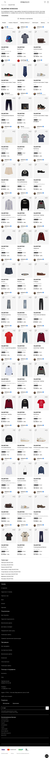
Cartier (2, 727)
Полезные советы (6, 634)
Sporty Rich (3, 735)
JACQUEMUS (4, 725)
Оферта (12, 753)
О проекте (4, 588)
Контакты (3, 673)
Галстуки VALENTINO (7, 562)
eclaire (6, 60)
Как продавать (5, 646)
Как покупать (5, 615)
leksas (22, 126)
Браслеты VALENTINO (7, 576)
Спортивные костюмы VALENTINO (11, 571)
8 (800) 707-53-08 (6, 683)
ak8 (5, 27)
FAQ (2, 677)
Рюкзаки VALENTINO (7, 578)
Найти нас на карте (6, 696)
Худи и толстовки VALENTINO (9, 574)
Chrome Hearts (4, 718)
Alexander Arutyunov (6, 733)
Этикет (3, 603)
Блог (2, 599)
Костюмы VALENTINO (7, 565)
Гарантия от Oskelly (6, 592)
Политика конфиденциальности (23, 753)
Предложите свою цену (8, 630)
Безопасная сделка (6, 623)
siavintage (23, 60)
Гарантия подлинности (7, 619)
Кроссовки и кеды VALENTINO (9, 569)
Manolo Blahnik (4, 731)
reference (23, 27)
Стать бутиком (5, 661)
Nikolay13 (7, 93)
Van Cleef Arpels (5, 721)
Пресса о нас (4, 595)
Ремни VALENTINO (6, 567)
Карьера (3, 607)
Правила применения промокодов (11, 638)
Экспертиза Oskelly (6, 650)
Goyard (3, 723)
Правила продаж (4, 753)
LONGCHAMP (4, 729)
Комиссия (4, 658)
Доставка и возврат (6, 627)
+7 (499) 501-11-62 (6, 688)
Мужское (3, 5)
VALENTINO (4, 47)
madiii (38, 93)
